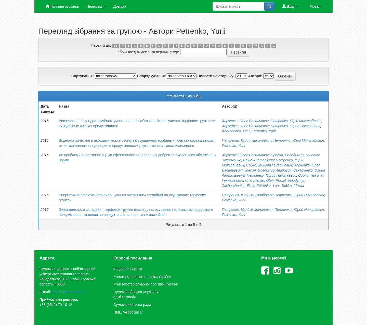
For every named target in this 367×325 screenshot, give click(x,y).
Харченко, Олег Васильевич (245, 126)
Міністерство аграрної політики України (145, 284)
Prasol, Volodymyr (290, 180)
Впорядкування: (151, 76)
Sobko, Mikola (293, 186)
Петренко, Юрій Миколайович (296, 121)
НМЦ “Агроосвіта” (128, 312)
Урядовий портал (127, 269)
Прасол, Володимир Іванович (295, 155)
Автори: (255, 76)
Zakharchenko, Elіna (238, 186)
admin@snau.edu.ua (69, 292)
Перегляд (96, 6)
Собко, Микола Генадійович (269, 165)
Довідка (119, 6)
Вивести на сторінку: (216, 76)
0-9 (115, 45)
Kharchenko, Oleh (236, 131)
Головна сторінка (62, 6)
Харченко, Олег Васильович (245, 121)
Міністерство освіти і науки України (142, 277)
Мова (315, 6)
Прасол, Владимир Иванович (268, 170)
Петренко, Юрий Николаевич (295, 126)
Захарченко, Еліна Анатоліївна (248, 160)
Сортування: (82, 76)
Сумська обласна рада (132, 305)
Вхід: (290, 6)
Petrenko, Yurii (264, 131)
